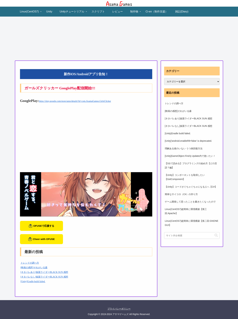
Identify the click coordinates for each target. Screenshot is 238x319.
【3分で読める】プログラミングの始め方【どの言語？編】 (191, 165)
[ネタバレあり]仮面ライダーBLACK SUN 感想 (44, 272)
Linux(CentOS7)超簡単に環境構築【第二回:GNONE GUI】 (191, 223)
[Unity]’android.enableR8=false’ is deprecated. (188, 141)
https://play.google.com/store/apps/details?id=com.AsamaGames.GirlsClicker (75, 101)
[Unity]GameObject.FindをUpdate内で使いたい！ (190, 156)
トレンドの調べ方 (29, 263)
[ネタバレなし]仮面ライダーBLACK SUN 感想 (44, 277)
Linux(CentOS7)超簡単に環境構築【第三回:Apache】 (186, 211)
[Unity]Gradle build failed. (32, 281)
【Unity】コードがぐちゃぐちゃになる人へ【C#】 (191, 186)
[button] (216, 235)
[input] (192, 235)
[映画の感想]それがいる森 (33, 267)
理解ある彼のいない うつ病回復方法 (183, 148)
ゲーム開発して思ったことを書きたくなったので (190, 201)
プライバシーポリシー (119, 308)
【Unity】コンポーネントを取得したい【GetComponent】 (185, 177)
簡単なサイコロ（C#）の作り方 (181, 194)
